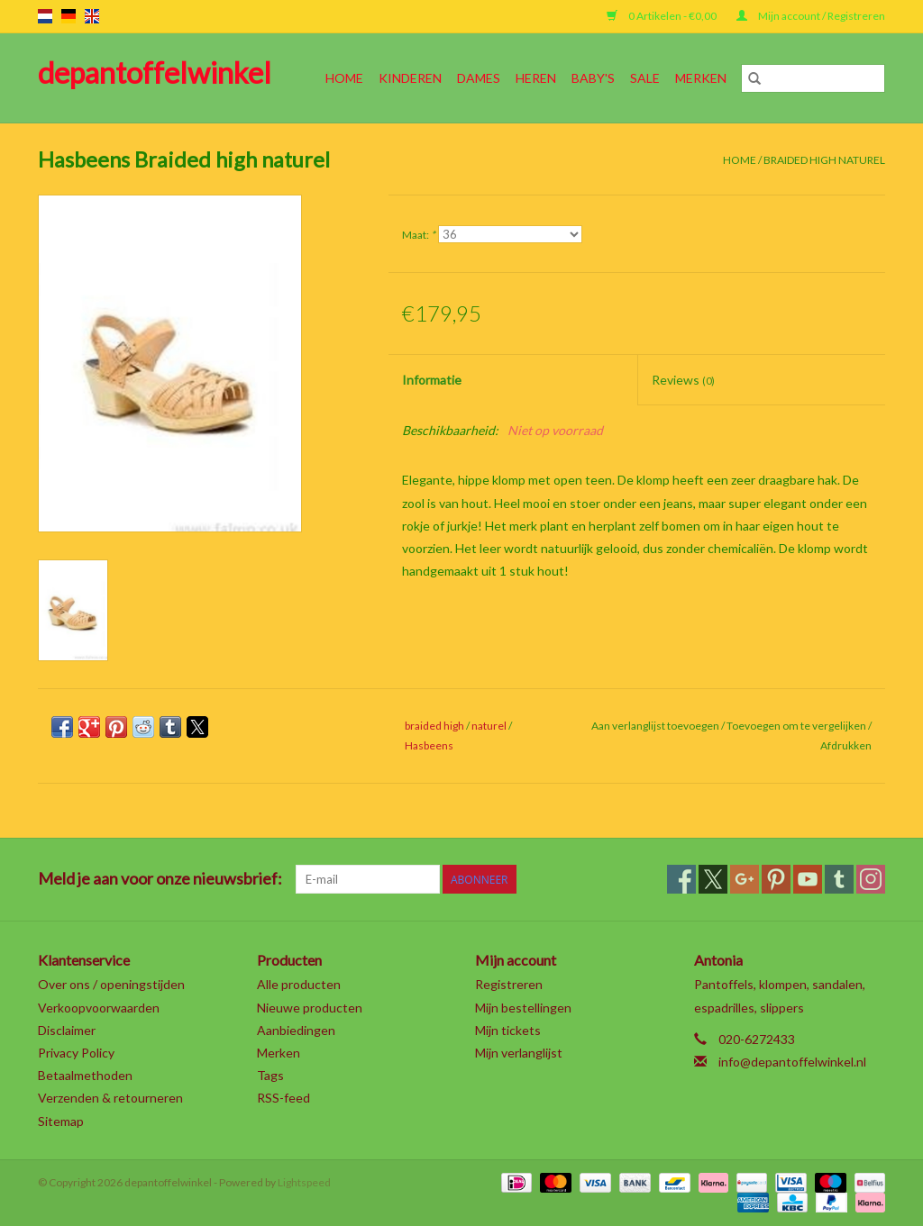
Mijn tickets (508, 1030)
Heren (536, 78)
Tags (270, 1075)
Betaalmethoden (85, 1075)
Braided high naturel (824, 160)
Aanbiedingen (296, 1030)
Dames (478, 78)
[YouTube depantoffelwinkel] (807, 879)
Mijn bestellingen (523, 1007)
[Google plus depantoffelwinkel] (744, 879)
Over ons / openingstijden (111, 984)
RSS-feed (283, 1097)
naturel (489, 725)
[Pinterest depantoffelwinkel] (776, 879)
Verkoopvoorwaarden (99, 1007)
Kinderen (410, 78)
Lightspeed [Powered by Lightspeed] (304, 1182)
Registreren (509, 984)
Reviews (683, 379)
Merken (701, 78)
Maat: (418, 234)
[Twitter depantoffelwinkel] (713, 879)
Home (344, 78)
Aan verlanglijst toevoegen (656, 725)
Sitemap (61, 1121)
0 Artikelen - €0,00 (662, 16)
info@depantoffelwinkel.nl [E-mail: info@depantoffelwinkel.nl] (792, 1061)
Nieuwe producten (309, 1007)
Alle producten (299, 984)
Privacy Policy (76, 1052)
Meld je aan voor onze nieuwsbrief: (160, 878)
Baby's (593, 78)
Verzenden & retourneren (110, 1097)
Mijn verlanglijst (518, 1052)
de (68, 16)
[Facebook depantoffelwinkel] (681, 879)
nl (45, 16)
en (92, 16)
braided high (434, 725)
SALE (645, 78)
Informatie (432, 379)
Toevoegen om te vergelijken (797, 725)
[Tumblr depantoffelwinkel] (839, 879)
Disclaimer (67, 1030)
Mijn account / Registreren (810, 16)
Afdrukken (846, 745)
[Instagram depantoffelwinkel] (870, 879)
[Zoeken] (813, 78)
